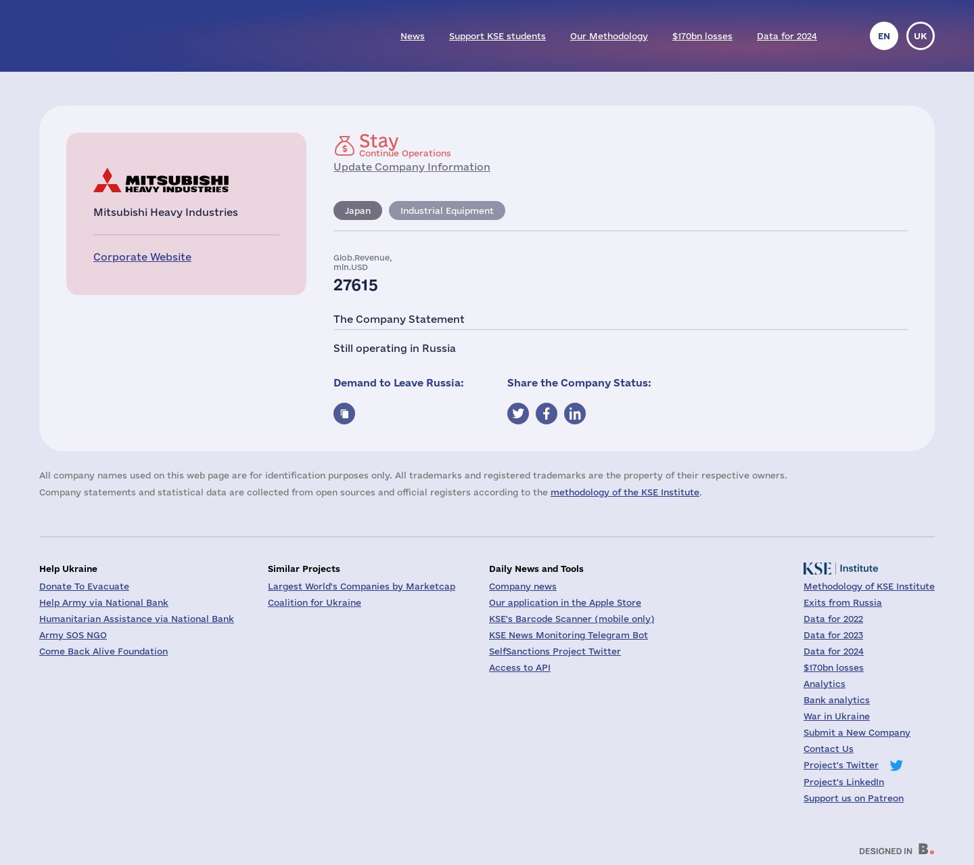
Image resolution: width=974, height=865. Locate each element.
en (884, 36)
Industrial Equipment (447, 210)
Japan (358, 210)
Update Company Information (411, 167)
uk (920, 36)
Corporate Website (142, 257)
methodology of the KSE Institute (625, 492)
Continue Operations (405, 145)
